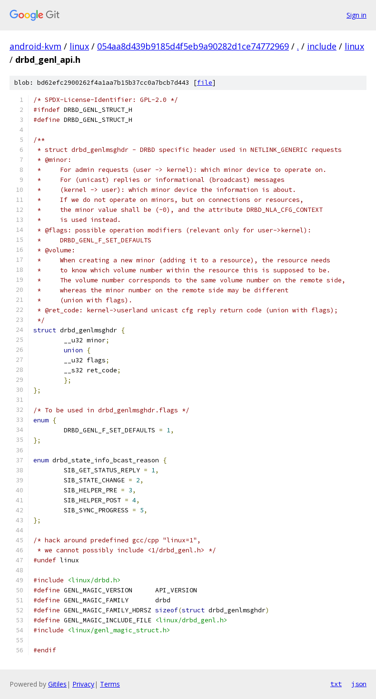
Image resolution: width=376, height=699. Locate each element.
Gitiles (57, 684)
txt (336, 683)
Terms (110, 684)
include (321, 46)
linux (79, 46)
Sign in (356, 15)
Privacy (83, 684)
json (358, 683)
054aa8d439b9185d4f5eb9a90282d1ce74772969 (193, 46)
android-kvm (35, 46)
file (204, 83)
